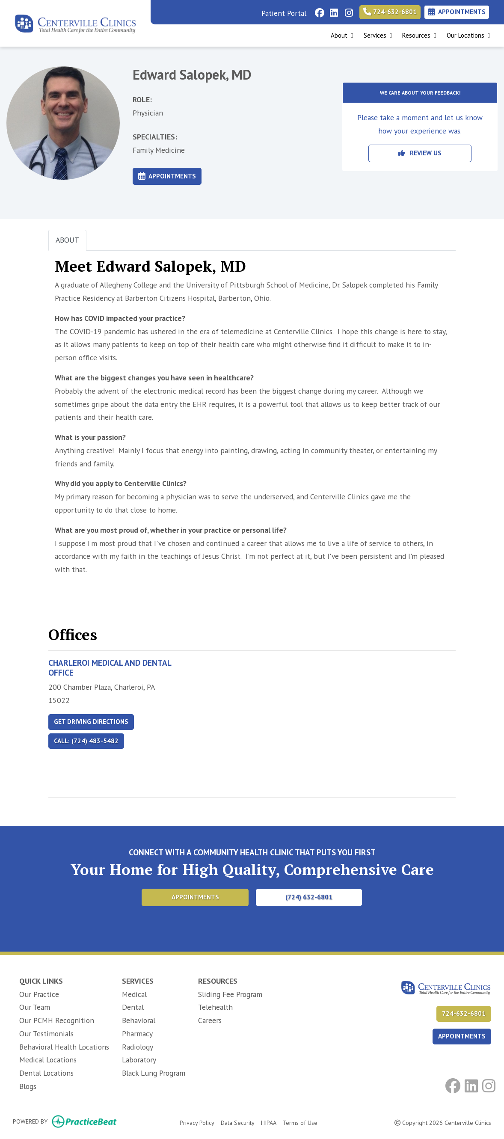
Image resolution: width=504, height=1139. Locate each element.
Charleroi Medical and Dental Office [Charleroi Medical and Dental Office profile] (109, 667)
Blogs (27, 1086)
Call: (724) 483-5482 (86, 741)
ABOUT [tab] (67, 240)
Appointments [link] (457, 12)
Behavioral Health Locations (64, 1047)
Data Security (238, 1122)
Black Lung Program (153, 1073)
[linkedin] (333, 11)
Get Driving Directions (91, 722)
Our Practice (39, 994)
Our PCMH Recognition (56, 1020)
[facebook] (318, 11)
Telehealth (215, 1007)
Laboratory (139, 1060)
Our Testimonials (46, 1033)
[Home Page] (75, 22)
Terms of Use (300, 1122)
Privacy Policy (197, 1122)
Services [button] (378, 35)
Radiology (137, 1047)
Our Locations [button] (468, 35)
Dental (133, 1007)
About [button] (342, 35)
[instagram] (348, 11)
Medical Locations (48, 1060)
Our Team (34, 1007)
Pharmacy (137, 1033)
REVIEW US (420, 153)
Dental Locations (46, 1073)
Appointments (167, 176)
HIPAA (268, 1122)
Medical (134, 994)
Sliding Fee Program (230, 994)
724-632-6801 (390, 12)
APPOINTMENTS (462, 1036)
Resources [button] (419, 35)
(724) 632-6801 (308, 897)
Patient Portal (283, 13)
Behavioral (138, 1020)
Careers (210, 1020)
